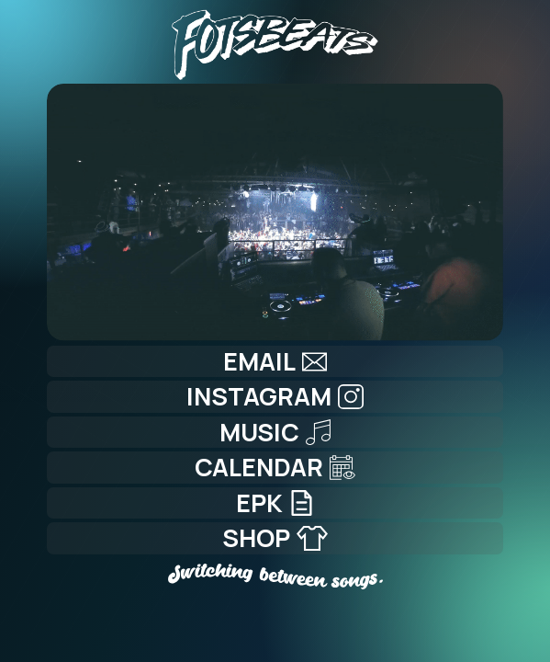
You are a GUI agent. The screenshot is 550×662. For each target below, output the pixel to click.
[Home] (275, 40)
